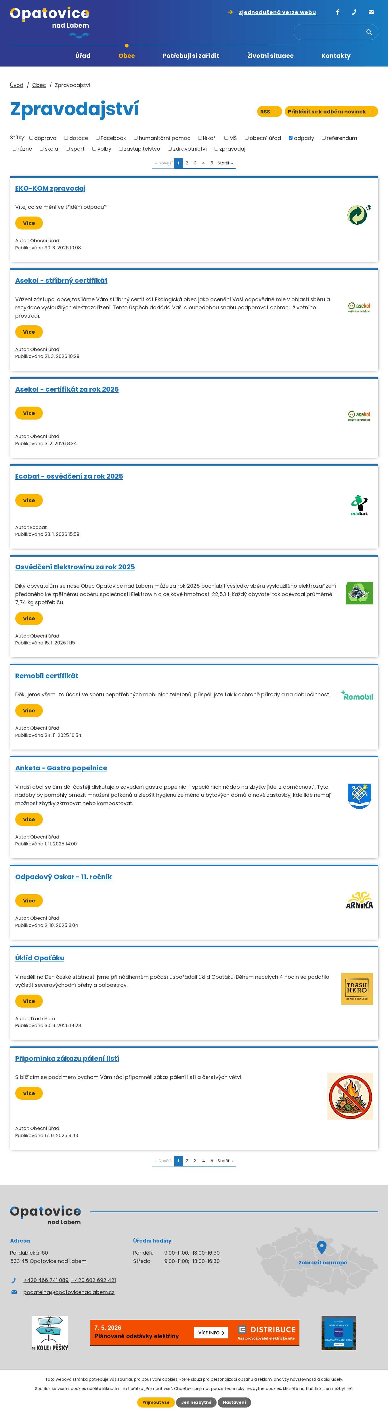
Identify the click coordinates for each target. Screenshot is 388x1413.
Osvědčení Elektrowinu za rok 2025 (75, 567)
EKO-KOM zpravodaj (50, 188)
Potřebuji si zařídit (191, 56)
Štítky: (17, 137)
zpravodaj (232, 148)
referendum (342, 137)
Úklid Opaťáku (39, 958)
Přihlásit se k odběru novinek (331, 111)
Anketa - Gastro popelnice (61, 768)
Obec (126, 56)
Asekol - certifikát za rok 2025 (67, 389)
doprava (45, 137)
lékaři (210, 137)
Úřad (83, 56)
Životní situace (270, 56)
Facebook (113, 137)
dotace (78, 137)
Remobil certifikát (46, 675)
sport (78, 148)
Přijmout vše (156, 1402)
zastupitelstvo (142, 148)
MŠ (233, 137)
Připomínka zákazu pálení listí (67, 1058)
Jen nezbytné (196, 1402)
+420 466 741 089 (45, 1280)
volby (104, 148)
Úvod (44, 56)
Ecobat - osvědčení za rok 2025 (69, 476)
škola (51, 148)
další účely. (332, 1379)
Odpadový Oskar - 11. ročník (63, 876)
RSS (269, 111)
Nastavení (234, 1402)
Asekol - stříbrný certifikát (61, 280)
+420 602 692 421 (93, 1280)
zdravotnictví (190, 148)
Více (29, 223)
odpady (304, 137)
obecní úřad (265, 137)
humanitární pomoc (164, 137)
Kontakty (336, 56)
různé (25, 148)
